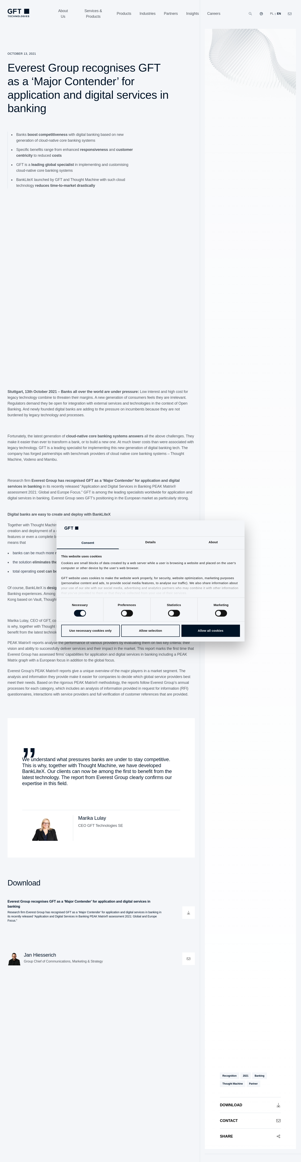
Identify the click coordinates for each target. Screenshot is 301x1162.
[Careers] (213, 13)
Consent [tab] (88, 542)
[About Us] (63, 13)
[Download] (250, 1105)
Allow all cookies (210, 630)
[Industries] (147, 13)
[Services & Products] (93, 13)
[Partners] (171, 13)
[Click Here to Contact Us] (290, 14)
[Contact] (250, 1120)
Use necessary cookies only (90, 630)
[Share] (250, 1136)
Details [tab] (150, 542)
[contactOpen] (188, 958)
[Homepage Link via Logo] (18, 13)
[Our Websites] (261, 14)
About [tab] (213, 542)
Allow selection (150, 630)
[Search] (250, 14)
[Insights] (192, 13)
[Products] (123, 13)
